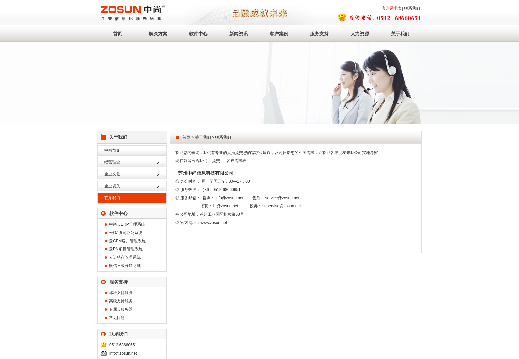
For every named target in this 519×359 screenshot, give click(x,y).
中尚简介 (112, 150)
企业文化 (112, 174)
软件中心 (198, 33)
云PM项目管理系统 (126, 249)
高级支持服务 (121, 301)
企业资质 (112, 186)
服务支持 (319, 33)
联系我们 (412, 8)
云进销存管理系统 (125, 257)
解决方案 (158, 33)
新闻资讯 (238, 33)
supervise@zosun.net (281, 206)
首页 (117, 33)
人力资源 (360, 33)
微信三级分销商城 (125, 265)
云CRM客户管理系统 (127, 241)
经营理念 (112, 162)
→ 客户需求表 (233, 160)
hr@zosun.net (225, 206)
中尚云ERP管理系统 (127, 224)
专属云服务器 (121, 309)
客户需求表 (391, 8)
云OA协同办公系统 (125, 232)
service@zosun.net (282, 198)
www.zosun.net (213, 222)
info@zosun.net (123, 353)
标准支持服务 (121, 293)
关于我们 (400, 33)
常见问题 (117, 317)
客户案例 (279, 33)
